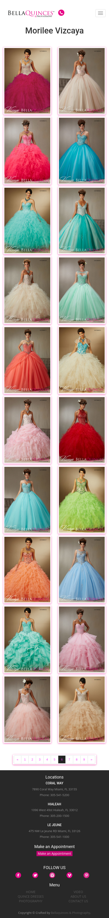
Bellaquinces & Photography (70, 913)
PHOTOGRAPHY (30, 901)
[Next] (91, 759)
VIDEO (78, 892)
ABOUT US (78, 896)
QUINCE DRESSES (31, 896)
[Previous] (17, 759)
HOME (31, 892)
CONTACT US (78, 901)
